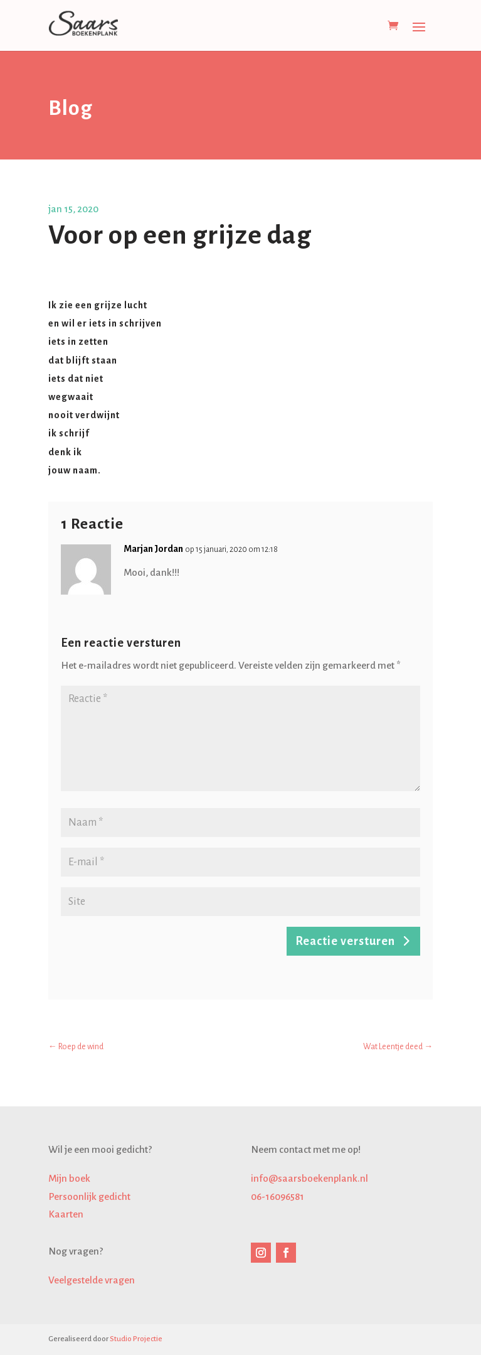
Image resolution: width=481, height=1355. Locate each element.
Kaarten (65, 1214)
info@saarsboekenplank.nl (309, 1178)
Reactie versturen (345, 941)
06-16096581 (277, 1196)
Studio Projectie (136, 1339)
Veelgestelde (91, 1280)
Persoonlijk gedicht (89, 1196)
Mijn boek (69, 1178)
